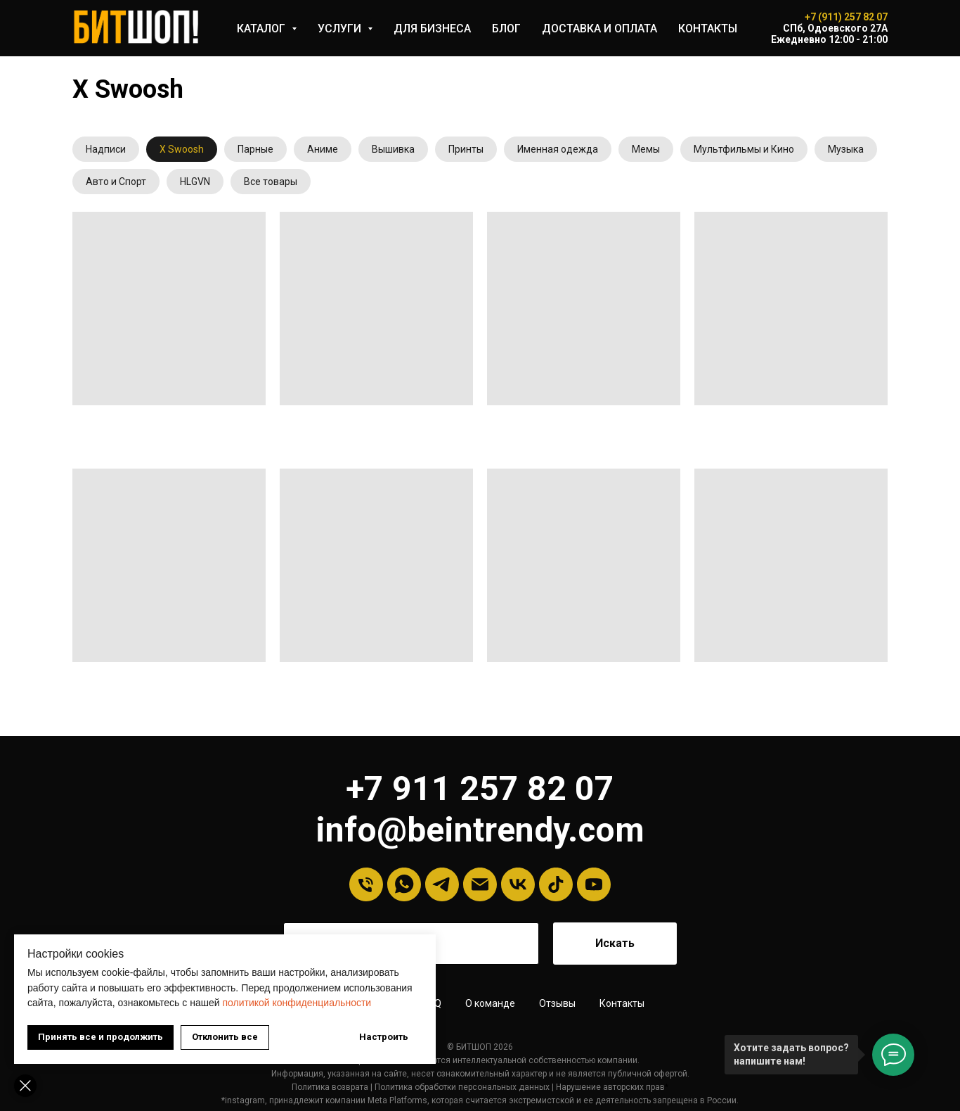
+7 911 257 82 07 (480, 788)
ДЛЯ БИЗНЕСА (432, 28)
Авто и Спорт (116, 181)
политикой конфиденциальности (296, 1002)
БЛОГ (506, 28)
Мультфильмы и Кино (744, 149)
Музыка (846, 149)
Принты (466, 149)
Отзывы (557, 1003)
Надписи (106, 149)
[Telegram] (442, 884)
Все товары (270, 181)
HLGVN (195, 181)
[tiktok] (556, 884)
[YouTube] (594, 884)
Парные (255, 149)
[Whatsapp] (404, 884)
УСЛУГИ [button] (341, 28)
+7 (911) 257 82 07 (846, 17)
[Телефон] (366, 884)
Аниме (322, 149)
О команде (490, 1003)
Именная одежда (557, 149)
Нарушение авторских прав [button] (610, 1087)
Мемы (646, 149)
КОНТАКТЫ (707, 28)
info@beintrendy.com (480, 830)
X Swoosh (182, 149)
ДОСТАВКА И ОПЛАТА (599, 28)
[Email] (480, 884)
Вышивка (393, 149)
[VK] (518, 884)
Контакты (621, 1003)
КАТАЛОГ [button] (262, 28)
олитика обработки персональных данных (465, 1087)
